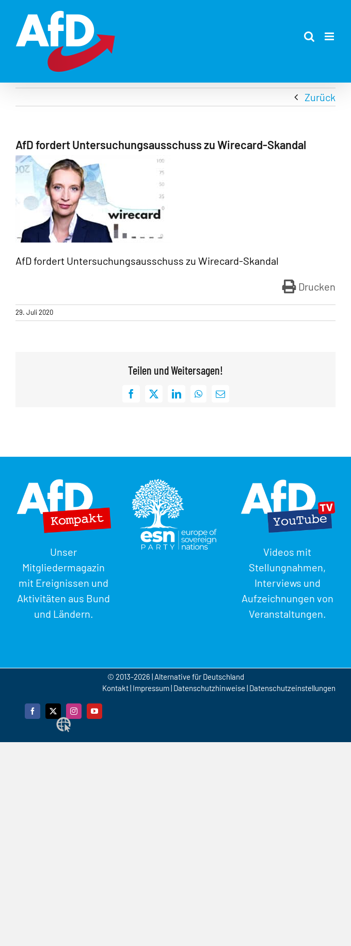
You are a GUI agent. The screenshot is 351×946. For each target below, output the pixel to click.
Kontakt (116, 688)
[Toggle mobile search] (309, 36)
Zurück (320, 97)
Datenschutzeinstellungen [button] (292, 688)
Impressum (151, 688)
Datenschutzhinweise (209, 688)
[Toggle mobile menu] (330, 36)
